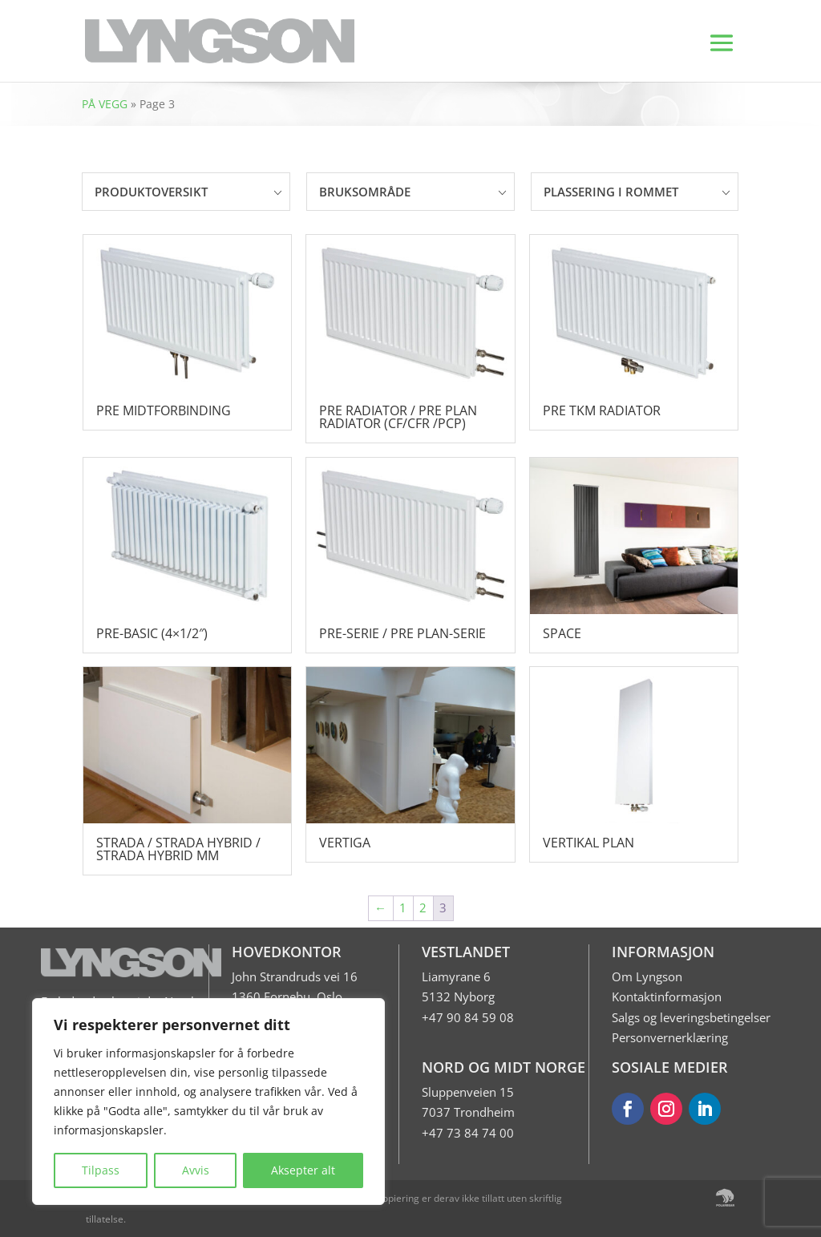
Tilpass (100, 1170)
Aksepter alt (303, 1170)
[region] (208, 1101)
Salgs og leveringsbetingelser (691, 1017)
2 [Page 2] (423, 907)
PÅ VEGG (104, 103)
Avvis (195, 1170)
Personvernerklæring (670, 1037)
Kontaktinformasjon (667, 996)
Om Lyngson (647, 976)
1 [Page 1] (402, 907)
